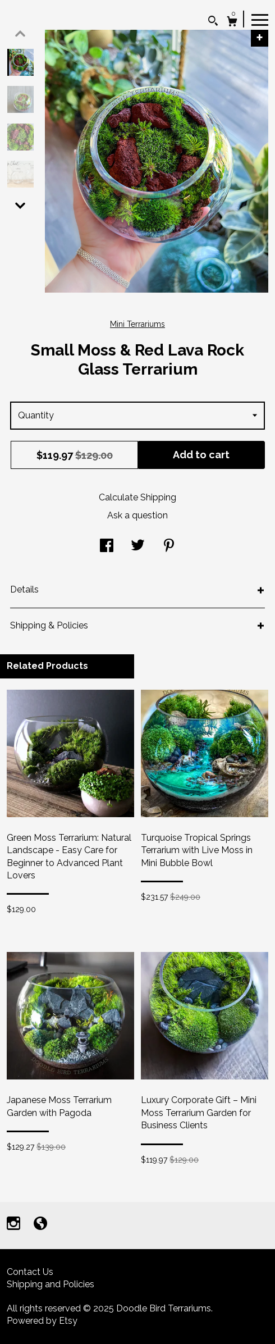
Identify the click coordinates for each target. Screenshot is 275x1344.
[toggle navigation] (259, 19)
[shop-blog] (40, 1224)
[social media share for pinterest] (169, 546)
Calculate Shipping (137, 497)
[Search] (213, 22)
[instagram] (14, 1224)
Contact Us (30, 1271)
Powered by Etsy (42, 1320)
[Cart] (232, 23)
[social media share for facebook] (106, 546)
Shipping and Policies (50, 1284)
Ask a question (137, 515)
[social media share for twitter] (137, 546)
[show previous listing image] (20, 33)
